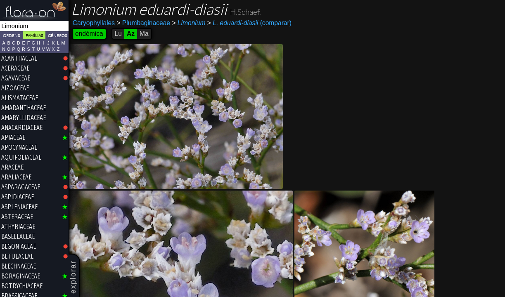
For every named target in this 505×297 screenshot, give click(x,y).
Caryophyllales (94, 22)
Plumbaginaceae (143, 22)
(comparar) (249, 23)
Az (131, 33)
